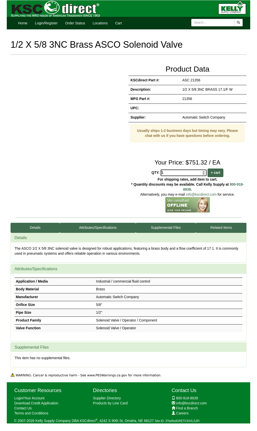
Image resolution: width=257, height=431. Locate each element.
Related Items (221, 228)
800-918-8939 (187, 398)
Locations (100, 23)
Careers (182, 413)
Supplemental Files (166, 228)
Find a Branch (187, 408)
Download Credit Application (36, 403)
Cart (118, 23)
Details (35, 228)
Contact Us (23, 408)
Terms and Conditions (31, 413)
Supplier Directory (107, 398)
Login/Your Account (29, 398)
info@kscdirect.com (201, 194)
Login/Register (46, 23)
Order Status (75, 23)
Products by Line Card (110, 403)
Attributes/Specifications (97, 228)
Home (22, 23)
